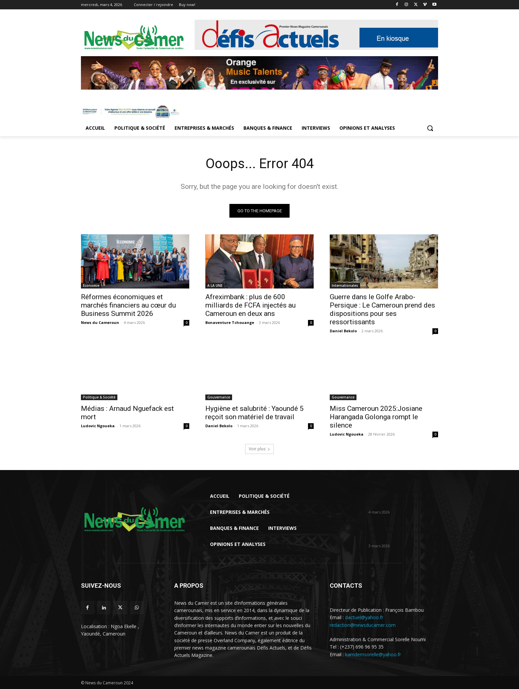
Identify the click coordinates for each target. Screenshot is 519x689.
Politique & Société (99, 397)
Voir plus (259, 449)
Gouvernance (218, 397)
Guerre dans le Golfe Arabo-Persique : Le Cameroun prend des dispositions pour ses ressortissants (382, 309)
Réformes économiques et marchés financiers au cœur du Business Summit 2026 (128, 305)
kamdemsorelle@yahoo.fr (373, 654)
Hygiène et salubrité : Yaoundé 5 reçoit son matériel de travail (254, 413)
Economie (91, 285)
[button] (430, 128)
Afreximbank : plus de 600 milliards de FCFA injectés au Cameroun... (398, 532)
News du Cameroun (100, 322)
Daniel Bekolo (343, 330)
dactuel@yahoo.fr (364, 617)
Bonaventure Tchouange (229, 322)
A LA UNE (214, 285)
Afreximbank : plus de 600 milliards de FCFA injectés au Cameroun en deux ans (250, 305)
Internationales (345, 285)
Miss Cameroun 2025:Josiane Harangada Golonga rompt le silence (376, 417)
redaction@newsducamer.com (363, 625)
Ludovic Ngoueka (98, 425)
